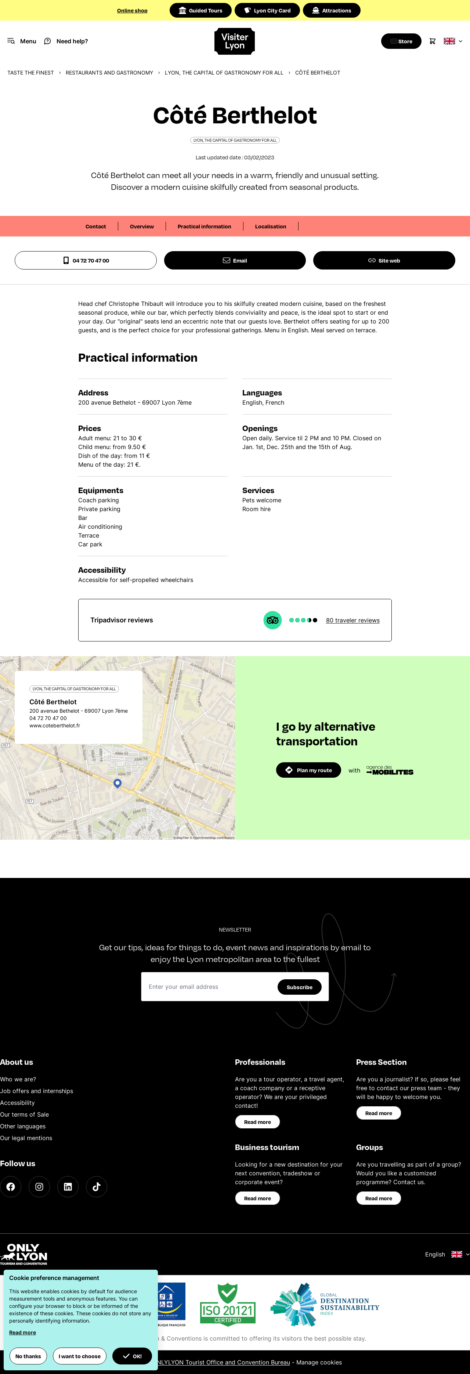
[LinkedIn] (68, 1186)
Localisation (270, 226)
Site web (384, 260)
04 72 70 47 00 (85, 260)
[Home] (235, 41)
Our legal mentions (26, 1138)
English (447, 1254)
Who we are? (18, 1079)
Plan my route (308, 770)
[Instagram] (39, 1186)
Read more (257, 1121)
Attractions (331, 10)
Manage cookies (319, 1362)
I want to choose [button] (80, 1356)
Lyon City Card (267, 10)
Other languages (23, 1126)
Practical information (204, 226)
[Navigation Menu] (21, 41)
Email (235, 260)
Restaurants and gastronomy (109, 72)
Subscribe (299, 987)
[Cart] (432, 41)
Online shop (132, 10)
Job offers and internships (36, 1091)
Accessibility (17, 1102)
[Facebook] (10, 1186)
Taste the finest (30, 72)
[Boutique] (399, 41)
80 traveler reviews (353, 620)
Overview (142, 226)
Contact (96, 226)
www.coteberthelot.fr (54, 725)
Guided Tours (201, 10)
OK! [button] (132, 1356)
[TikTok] (96, 1186)
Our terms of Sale (24, 1114)
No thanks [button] (28, 1356)
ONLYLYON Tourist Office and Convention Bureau (221, 1362)
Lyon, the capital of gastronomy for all (224, 72)
